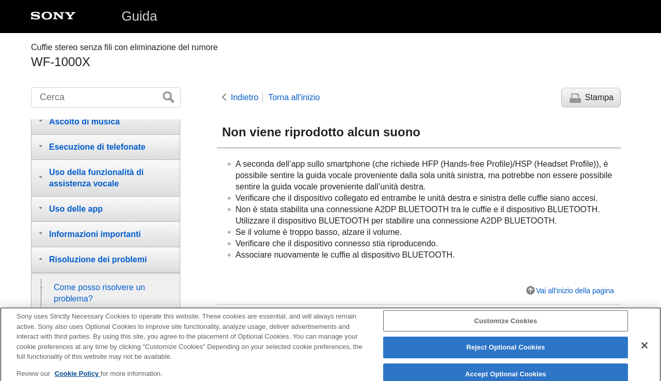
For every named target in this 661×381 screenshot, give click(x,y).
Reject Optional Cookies (505, 353)
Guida (139, 16)
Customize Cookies (505, 326)
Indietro (244, 97)
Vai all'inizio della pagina (575, 291)
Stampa (599, 97)
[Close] (644, 351)
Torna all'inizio (294, 97)
